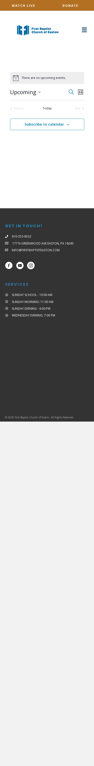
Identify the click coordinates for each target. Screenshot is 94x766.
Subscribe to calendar (44, 124)
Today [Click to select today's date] (47, 108)
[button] (23, 5)
